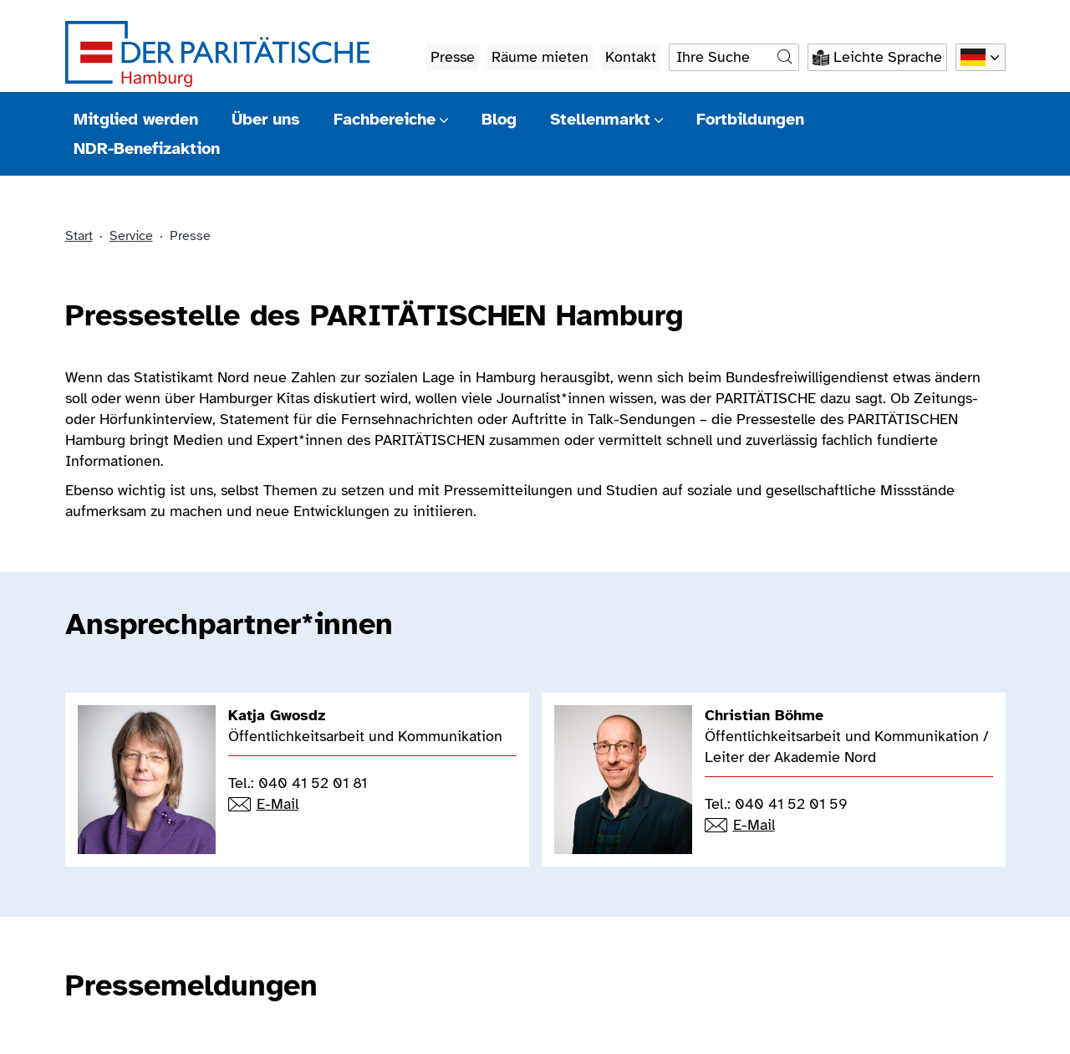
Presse (453, 57)
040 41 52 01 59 (791, 804)
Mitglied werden (136, 119)
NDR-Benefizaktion (147, 148)
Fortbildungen (750, 119)
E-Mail (754, 825)
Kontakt (630, 57)
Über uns (266, 119)
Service (131, 236)
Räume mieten (540, 57)
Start (79, 236)
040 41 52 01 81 (312, 783)
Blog (499, 119)
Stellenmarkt (606, 119)
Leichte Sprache (887, 57)
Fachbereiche (391, 119)
